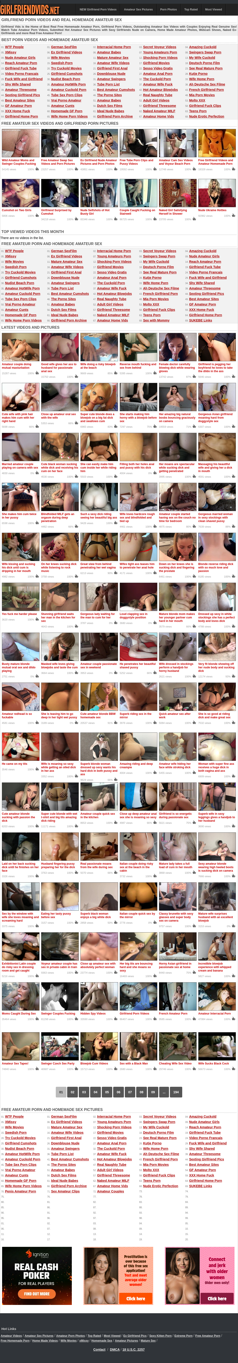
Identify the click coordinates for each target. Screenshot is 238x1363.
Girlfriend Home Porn (21, 116)
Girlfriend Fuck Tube (21, 68)
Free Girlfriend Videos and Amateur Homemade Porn (215, 162)
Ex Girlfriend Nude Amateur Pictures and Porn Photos (98, 162)
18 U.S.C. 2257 (133, 1349)
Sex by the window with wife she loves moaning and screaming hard (20, 917)
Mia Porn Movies (202, 95)
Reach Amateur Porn (21, 63)
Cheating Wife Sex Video (175, 1063)
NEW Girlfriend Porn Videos (98, 9)
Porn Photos (168, 9)
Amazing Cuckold (202, 47)
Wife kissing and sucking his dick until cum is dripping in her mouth (18, 567)
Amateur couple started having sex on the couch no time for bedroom (177, 517)
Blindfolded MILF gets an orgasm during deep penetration (57, 517)
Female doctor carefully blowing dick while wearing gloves (177, 368)
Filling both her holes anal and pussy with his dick (137, 466)
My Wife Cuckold (202, 57)
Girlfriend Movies (156, 63)
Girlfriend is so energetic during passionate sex (175, 815)
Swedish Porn (62, 63)
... (164, 1092)
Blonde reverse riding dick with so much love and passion (215, 567)
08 (141, 1092)
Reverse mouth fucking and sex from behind (138, 366)
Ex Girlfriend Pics (135, 1335)
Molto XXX (197, 100)
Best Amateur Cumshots (116, 90)
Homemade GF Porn (67, 111)
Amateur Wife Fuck (158, 84)
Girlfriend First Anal (112, 68)
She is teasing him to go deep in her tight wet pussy (59, 715)
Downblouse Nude (111, 74)
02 (72, 1092)
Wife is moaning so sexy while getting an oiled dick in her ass (58, 767)
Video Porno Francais (22, 74)
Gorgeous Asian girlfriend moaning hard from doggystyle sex (215, 418)
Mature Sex (148, 1340)
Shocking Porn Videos (160, 57)
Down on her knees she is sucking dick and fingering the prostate (176, 567)
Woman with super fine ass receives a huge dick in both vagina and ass (216, 767)
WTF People (14, 47)
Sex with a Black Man (134, 1063)
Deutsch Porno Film (204, 63)
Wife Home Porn (201, 79)
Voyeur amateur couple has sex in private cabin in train (59, 965)
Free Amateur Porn (207, 1335)
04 (95, 1092)
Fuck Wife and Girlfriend (24, 79)
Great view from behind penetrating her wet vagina (98, 565)
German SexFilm (64, 47)
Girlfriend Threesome (159, 106)
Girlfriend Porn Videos (134, 1013)
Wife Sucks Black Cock (213, 1063)
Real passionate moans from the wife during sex (96, 865)
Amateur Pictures (126, 1340)
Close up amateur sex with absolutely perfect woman (98, 965)
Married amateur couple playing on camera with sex (20, 466)
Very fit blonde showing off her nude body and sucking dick (216, 667)
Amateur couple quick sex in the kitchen (97, 815)
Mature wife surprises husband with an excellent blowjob (215, 917)
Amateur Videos (11, 1335)
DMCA (115, 1349)
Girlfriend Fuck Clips (205, 106)
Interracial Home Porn (114, 47)
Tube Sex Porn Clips (67, 95)
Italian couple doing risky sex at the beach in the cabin (136, 867)
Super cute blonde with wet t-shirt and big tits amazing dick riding (59, 817)
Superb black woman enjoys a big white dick (95, 915)
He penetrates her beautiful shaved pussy (138, 665)
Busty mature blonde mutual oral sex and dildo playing (19, 667)
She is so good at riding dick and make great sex (214, 715)
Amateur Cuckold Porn (68, 90)
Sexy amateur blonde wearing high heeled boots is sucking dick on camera (215, 867)
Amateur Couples (110, 1191)
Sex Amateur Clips (65, 1191)
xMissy (84, 1340)
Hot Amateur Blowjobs (160, 90)
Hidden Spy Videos (93, 1013)
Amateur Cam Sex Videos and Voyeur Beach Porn (176, 162)
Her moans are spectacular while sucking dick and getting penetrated (177, 468)
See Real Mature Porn (206, 68)
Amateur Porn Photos (70, 1335)
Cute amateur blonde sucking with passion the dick (18, 817)
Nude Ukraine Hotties (212, 210)
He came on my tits (14, 763)
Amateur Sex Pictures (138, 9)
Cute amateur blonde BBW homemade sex (98, 715)
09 (153, 1092)
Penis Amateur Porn (20, 1191)
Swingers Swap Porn (205, 52)
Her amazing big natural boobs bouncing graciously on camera (177, 418)
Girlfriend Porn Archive (115, 116)
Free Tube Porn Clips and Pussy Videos (136, 162)
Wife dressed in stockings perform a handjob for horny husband (176, 667)
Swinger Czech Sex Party (57, 1063)
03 (84, 1092)
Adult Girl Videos (156, 100)
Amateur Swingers (111, 79)
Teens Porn (198, 111)
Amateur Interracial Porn (214, 1013)
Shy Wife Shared (18, 84)
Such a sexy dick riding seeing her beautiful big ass (98, 515)
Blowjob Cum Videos (94, 1063)
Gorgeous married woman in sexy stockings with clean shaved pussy (215, 517)
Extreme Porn (183, 1335)
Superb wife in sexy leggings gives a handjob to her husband (216, 817)
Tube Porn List (108, 84)
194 (176, 1092)
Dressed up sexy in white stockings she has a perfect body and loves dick (216, 617)
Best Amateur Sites (20, 100)
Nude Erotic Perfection (206, 116)
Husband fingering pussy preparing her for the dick (58, 865)
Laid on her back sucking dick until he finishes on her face (20, 867)
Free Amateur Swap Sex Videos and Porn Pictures (58, 162)
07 (130, 1092)
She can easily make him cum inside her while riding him (98, 468)
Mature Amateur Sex (113, 57)
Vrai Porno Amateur (66, 100)
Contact (99, 1349)
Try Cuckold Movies (66, 68)
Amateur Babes (109, 52)
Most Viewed (213, 9)
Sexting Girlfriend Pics (22, 95)
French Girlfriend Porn (206, 90)
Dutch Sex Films (109, 106)
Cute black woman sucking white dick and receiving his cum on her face (59, 468)
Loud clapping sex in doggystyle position (133, 615)
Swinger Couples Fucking (58, 1013)
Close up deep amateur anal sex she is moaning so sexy (138, 815)
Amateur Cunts (62, 106)
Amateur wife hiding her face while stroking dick (175, 765)
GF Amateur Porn (18, 106)
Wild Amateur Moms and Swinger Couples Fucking (19, 162)
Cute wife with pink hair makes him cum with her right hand (18, 418)
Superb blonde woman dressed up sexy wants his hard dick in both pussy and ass (98, 769)
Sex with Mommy (156, 320)
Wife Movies (60, 57)
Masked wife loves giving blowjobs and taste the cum (59, 665)
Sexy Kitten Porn (160, 1335)
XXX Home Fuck (17, 111)
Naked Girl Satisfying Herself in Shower (173, 212)
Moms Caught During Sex (19, 1013)
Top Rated (191, 9)
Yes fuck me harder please (19, 614)
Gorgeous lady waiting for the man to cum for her (97, 615)
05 (107, 1092)
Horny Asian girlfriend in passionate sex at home (175, 965)
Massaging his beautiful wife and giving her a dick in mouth (215, 468)
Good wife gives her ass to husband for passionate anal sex (58, 368)
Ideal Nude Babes (110, 111)
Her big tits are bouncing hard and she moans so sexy (136, 967)
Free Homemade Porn (15, 1340)
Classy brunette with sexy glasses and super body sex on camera (176, 917)
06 (118, 1092)
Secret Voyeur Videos (159, 47)
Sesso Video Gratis (158, 68)
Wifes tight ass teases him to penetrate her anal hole (137, 565)
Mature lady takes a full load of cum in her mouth (175, 865)
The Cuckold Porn (157, 79)
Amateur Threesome (20, 90)
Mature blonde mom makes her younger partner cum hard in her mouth (177, 617)
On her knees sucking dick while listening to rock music (58, 567)
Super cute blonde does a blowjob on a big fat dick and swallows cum (97, 418)
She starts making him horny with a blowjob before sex (138, 418)
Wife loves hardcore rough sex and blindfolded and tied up (137, 517)
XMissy (10, 52)
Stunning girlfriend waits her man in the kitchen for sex (58, 617)
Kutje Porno (198, 74)
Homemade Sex (101, 1340)
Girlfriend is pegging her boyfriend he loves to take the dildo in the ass (215, 368)
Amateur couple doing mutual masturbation (16, 366)
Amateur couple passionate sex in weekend (98, 665)
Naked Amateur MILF (159, 111)
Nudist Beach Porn (65, 79)
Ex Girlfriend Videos (66, 52)
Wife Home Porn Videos (69, 116)
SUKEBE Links (200, 320)
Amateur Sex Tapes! (15, 1063)
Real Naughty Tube (157, 95)
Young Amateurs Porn (160, 52)
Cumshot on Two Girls (16, 210)
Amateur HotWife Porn (68, 84)
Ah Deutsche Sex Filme (207, 84)
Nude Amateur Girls (20, 57)
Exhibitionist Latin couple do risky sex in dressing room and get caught (19, 967)
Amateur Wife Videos (113, 63)
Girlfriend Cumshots (67, 74)
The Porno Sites (109, 95)
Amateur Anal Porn (157, 74)
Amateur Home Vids (158, 116)
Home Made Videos (45, 1340)
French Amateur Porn (173, 1013)
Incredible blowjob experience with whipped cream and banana (214, 967)
